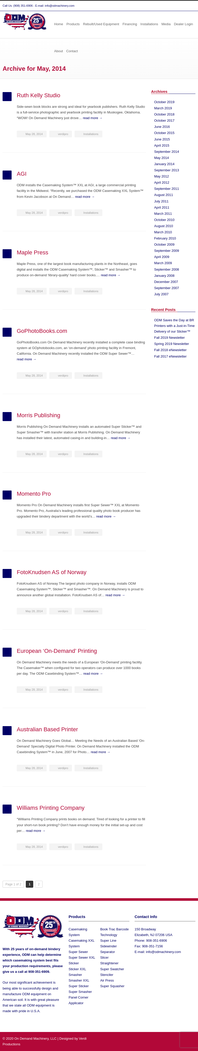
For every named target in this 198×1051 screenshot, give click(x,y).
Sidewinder (108, 946)
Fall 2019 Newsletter (169, 338)
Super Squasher (112, 986)
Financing (129, 24)
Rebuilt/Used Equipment (101, 24)
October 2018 (164, 114)
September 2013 (166, 170)
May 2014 (161, 158)
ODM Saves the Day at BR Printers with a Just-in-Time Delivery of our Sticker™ (174, 325)
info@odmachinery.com (163, 952)
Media (165, 24)
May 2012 (161, 176)
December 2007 (166, 282)
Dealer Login (183, 24)
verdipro (63, 134)
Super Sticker (79, 986)
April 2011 (161, 207)
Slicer (104, 957)
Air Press (107, 980)
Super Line (108, 940)
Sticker (74, 963)
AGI (22, 174)
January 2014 (164, 164)
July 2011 (161, 201)
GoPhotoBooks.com (42, 331)
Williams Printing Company (51, 808)
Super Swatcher (112, 969)
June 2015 (162, 139)
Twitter (169, 6)
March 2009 (163, 263)
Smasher (75, 975)
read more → (92, 118)
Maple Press (32, 252)
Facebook (180, 6)
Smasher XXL (79, 980)
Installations (149, 24)
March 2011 (163, 214)
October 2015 (164, 133)
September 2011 (166, 189)
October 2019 (164, 102)
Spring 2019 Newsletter (171, 344)
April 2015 (161, 145)
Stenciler (106, 975)
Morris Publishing (38, 415)
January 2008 (164, 276)
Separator (107, 952)
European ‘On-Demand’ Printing (57, 651)
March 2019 (163, 108)
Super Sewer (78, 952)
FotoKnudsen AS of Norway (51, 572)
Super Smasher (80, 992)
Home (58, 24)
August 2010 (163, 226)
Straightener (109, 963)
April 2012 (161, 182)
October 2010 (164, 220)
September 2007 (166, 288)
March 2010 (163, 232)
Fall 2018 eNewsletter (170, 350)
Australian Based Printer (47, 729)
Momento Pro (34, 494)
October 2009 (164, 244)
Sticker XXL (77, 969)
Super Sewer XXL (82, 957)
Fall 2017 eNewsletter (170, 356)
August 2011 (163, 195)
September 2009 (166, 251)
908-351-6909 (38, 972)
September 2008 (166, 269)
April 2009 (161, 257)
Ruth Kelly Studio (38, 95)
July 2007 (161, 294)
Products (73, 24)
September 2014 (166, 152)
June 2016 (162, 127)
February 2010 (165, 238)
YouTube (190, 6)
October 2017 (164, 120)
